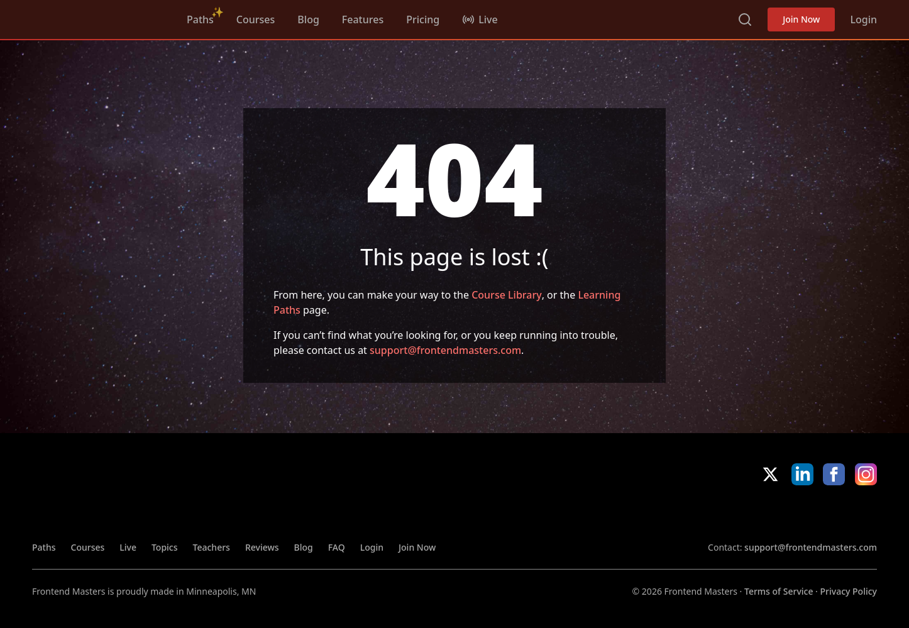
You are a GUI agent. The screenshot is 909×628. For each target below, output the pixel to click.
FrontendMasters (98, 17)
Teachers (211, 547)
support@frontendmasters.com (445, 350)
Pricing (422, 19)
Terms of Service (778, 591)
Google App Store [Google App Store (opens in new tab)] (834, 513)
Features (362, 19)
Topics (165, 547)
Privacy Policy (848, 591)
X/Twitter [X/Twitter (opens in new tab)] (770, 474)
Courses (255, 19)
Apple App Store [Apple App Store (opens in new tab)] (744, 513)
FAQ (336, 547)
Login (863, 19)
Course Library (506, 295)
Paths (200, 19)
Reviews (262, 547)
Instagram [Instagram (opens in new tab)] (866, 474)
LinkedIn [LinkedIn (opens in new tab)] (802, 474)
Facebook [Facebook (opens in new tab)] (834, 474)
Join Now (801, 19)
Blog (308, 19)
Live (127, 547)
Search (744, 19)
